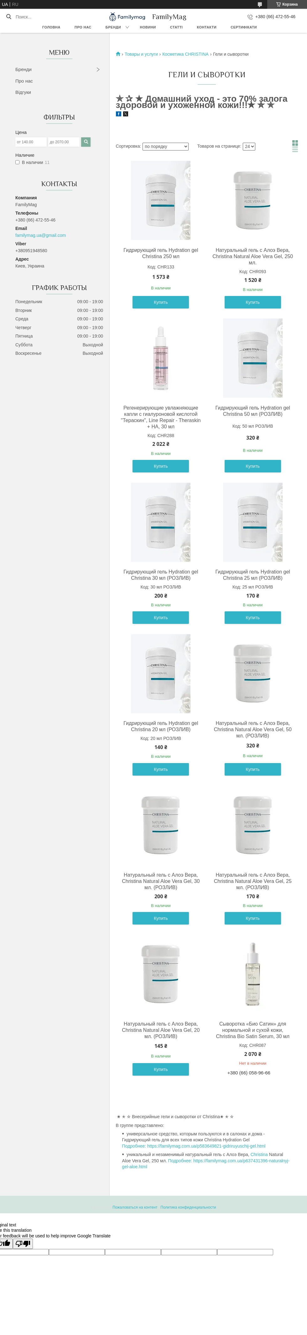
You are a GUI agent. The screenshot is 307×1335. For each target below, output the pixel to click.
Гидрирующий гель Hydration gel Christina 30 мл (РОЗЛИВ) (160, 575)
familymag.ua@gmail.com (40, 235)
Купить (161, 302)
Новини (148, 27)
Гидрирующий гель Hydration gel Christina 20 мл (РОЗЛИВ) (160, 726)
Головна (51, 27)
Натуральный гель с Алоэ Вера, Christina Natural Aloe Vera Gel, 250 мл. (252, 256)
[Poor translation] (23, 1244)
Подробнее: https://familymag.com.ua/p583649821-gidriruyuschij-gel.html (194, 1146)
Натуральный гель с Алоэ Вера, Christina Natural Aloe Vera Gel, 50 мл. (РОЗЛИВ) (253, 729)
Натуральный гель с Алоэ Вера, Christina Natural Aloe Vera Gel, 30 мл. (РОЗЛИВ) (161, 881)
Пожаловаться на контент (134, 1207)
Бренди (113, 27)
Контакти (206, 27)
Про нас (83, 27)
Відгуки (23, 92)
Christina (259, 1154)
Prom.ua (180, 1202)
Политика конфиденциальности (188, 1207)
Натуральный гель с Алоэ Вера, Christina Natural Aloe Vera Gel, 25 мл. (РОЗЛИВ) (253, 881)
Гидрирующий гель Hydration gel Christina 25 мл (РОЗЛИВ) (253, 575)
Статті (176, 27)
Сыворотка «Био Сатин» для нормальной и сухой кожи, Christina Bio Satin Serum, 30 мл (252, 1030)
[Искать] (9, 17)
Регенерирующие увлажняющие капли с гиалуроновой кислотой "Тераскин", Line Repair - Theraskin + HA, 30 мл (161, 417)
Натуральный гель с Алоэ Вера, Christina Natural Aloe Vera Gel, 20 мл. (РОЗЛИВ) (161, 1030)
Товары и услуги (141, 54)
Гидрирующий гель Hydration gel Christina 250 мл (160, 253)
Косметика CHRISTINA (185, 54)
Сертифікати (244, 27)
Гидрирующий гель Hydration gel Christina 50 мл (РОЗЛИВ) (253, 411)
